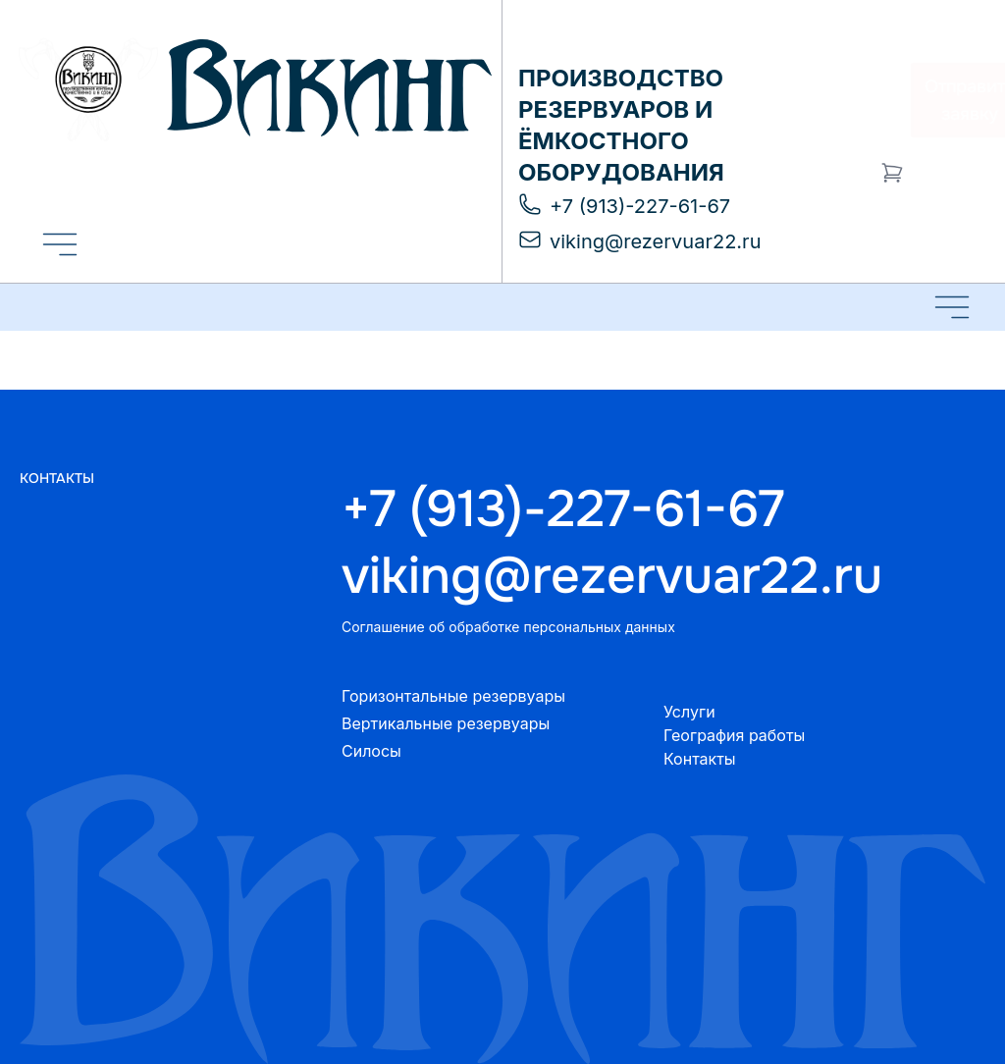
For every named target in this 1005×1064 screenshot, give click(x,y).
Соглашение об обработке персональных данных (508, 626)
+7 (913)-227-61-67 (563, 509)
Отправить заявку (931, 100)
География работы (734, 735)
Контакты (699, 759)
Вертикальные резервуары (446, 723)
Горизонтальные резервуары (453, 696)
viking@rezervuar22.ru (612, 576)
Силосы (371, 751)
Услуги (689, 711)
